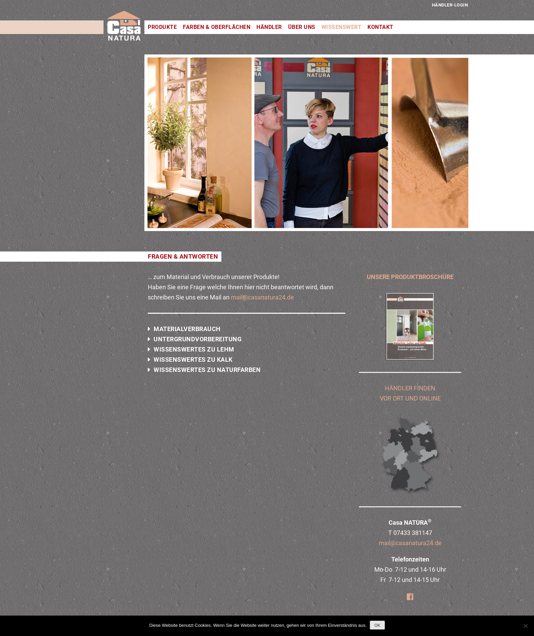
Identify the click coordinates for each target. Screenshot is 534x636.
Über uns (301, 27)
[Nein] (525, 625)
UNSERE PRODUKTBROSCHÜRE (410, 276)
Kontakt (380, 27)
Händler (269, 27)
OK (377, 625)
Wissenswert (341, 27)
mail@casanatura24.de (262, 297)
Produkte (162, 27)
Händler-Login (450, 4)
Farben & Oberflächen (216, 27)
